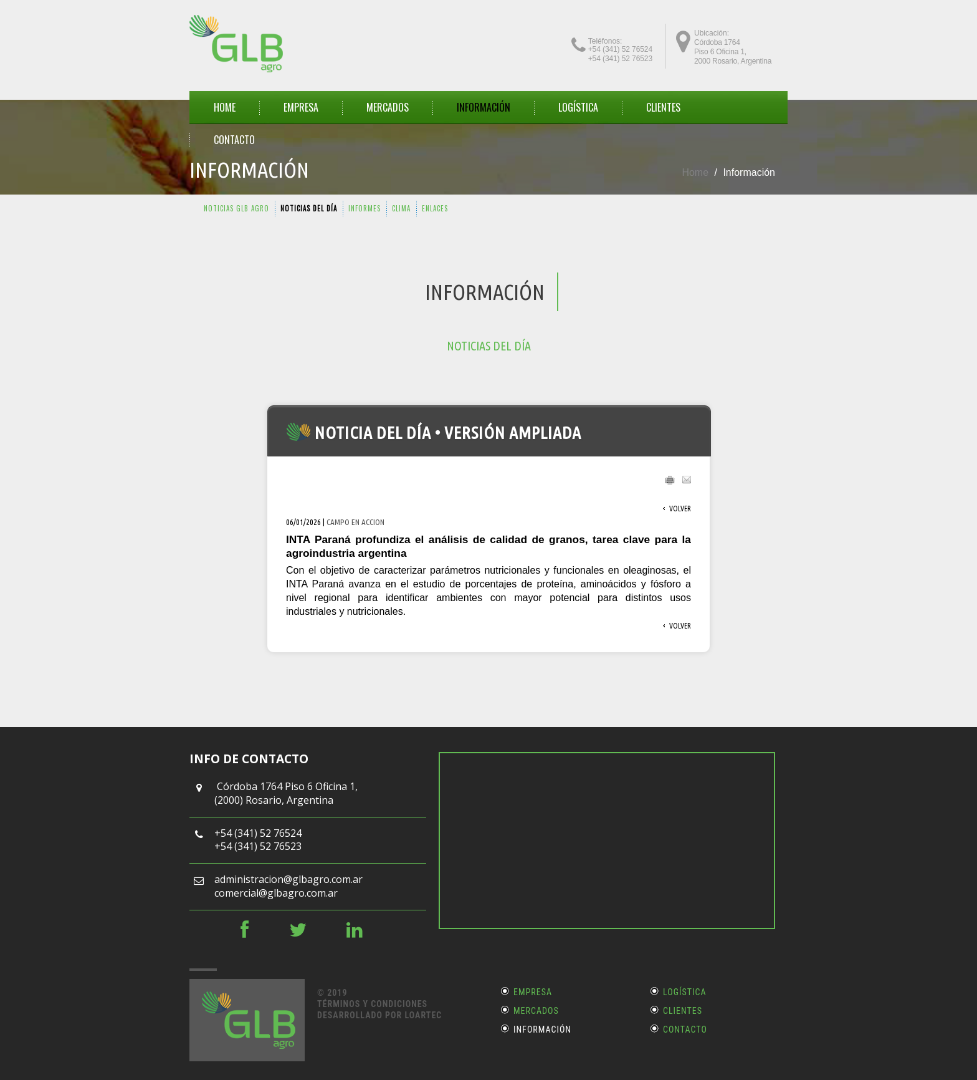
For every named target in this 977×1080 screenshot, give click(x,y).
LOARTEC (423, 1015)
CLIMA (401, 208)
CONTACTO (234, 139)
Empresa (532, 992)
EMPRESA (301, 107)
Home (695, 172)
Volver (680, 508)
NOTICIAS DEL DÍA (308, 208)
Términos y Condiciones (372, 1004)
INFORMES (364, 208)
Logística (578, 107)
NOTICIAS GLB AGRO (236, 208)
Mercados (536, 1011)
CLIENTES (663, 107)
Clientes (682, 1011)
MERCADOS (387, 107)
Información (542, 1029)
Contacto (685, 1029)
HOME (225, 107)
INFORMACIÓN (483, 107)
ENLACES (435, 208)
